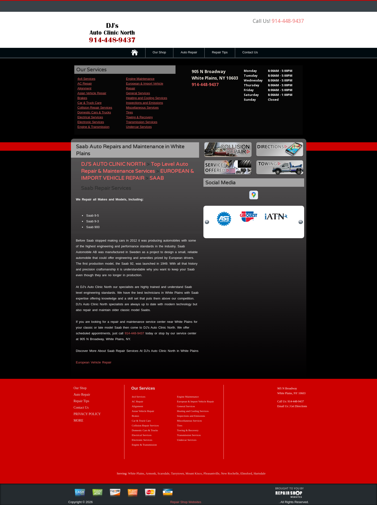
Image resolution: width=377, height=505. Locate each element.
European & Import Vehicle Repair (195, 401)
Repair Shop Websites (185, 502)
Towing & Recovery (139, 117)
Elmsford (246, 473)
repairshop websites (288, 494)
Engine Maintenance (140, 79)
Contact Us (250, 52)
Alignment (84, 88)
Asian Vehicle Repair (91, 93)
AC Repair (84, 83)
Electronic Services (90, 122)
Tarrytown (177, 473)
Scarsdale (163, 473)
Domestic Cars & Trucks (94, 112)
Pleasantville (211, 473)
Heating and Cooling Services (146, 98)
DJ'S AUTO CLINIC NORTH (113, 164)
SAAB (157, 178)
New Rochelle (230, 473)
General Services (138, 93)
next (300, 222)
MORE (78, 420)
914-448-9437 (288, 21)
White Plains (136, 473)
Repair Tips (220, 52)
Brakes (82, 98)
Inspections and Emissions (144, 103)
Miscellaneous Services (142, 107)
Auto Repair (189, 52)
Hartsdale (260, 473)
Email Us (282, 406)
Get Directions (298, 406)
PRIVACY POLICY (87, 414)
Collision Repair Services (94, 107)
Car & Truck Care (89, 103)
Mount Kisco (194, 473)
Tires (129, 112)
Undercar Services (139, 127)
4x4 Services (86, 79)
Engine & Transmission (93, 127)
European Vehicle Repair (94, 362)
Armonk (150, 473)
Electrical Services (90, 117)
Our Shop (159, 52)
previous (207, 222)
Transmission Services (141, 122)
